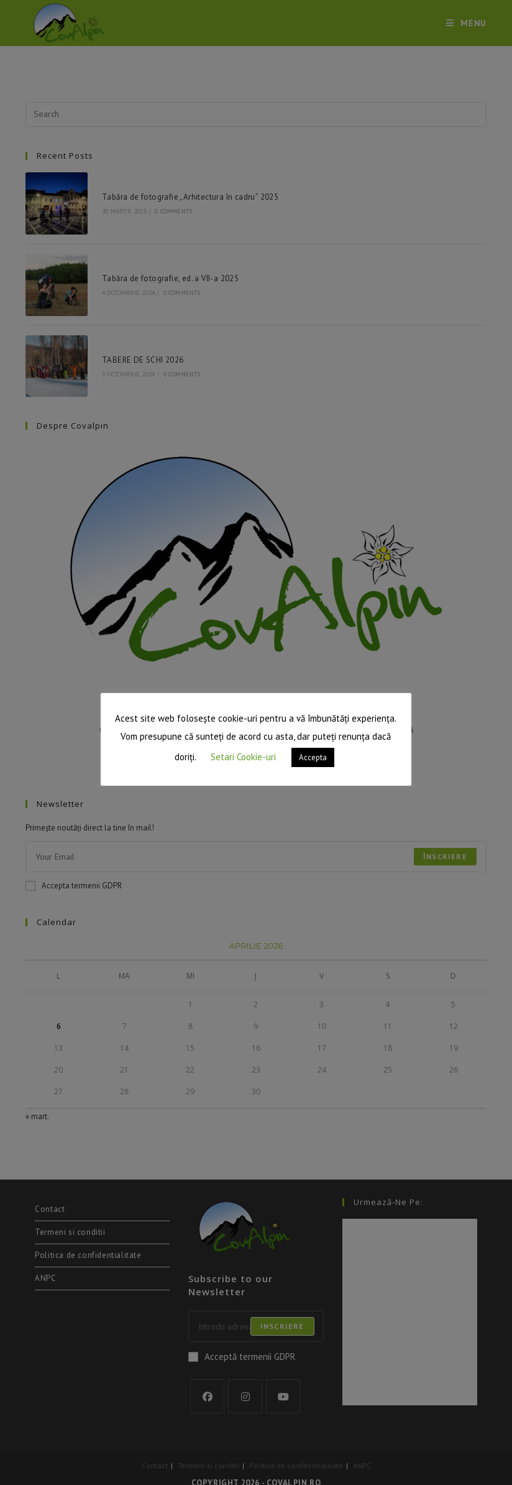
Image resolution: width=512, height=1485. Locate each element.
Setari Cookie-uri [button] (243, 757)
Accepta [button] (313, 757)
